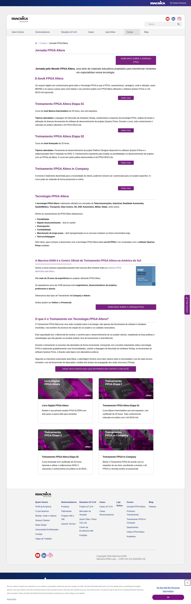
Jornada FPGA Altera (136, 507)
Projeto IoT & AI (86, 507)
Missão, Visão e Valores (46, 516)
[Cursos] (42, 43)
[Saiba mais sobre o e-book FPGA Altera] (126, 98)
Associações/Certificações (47, 529)
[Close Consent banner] (187, 582)
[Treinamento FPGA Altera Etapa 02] (65, 452)
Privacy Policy (11, 599)
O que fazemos (42, 511)
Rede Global (40, 525)
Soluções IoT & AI (69, 32)
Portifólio (83, 535)
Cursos (130, 32)
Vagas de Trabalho (43, 539)
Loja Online (110, 32)
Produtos (65, 507)
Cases (91, 32)
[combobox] (163, 24)
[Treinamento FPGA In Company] (126, 452)
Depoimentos (132, 527)
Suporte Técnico (68, 524)
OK (168, 597)
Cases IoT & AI (106, 507)
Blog (146, 32)
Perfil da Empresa (43, 507)
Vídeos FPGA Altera (135, 532)
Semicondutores (42, 32)
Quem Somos (18, 32)
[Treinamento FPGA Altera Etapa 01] (126, 400)
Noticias (152, 507)
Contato (38, 534)
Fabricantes (66, 511)
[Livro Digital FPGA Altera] (65, 399)
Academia (131, 536)
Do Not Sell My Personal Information (168, 589)
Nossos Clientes (42, 520)
